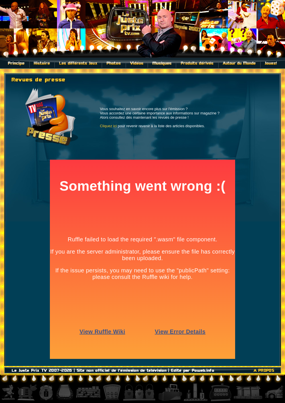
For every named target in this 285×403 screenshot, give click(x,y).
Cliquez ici (108, 126)
